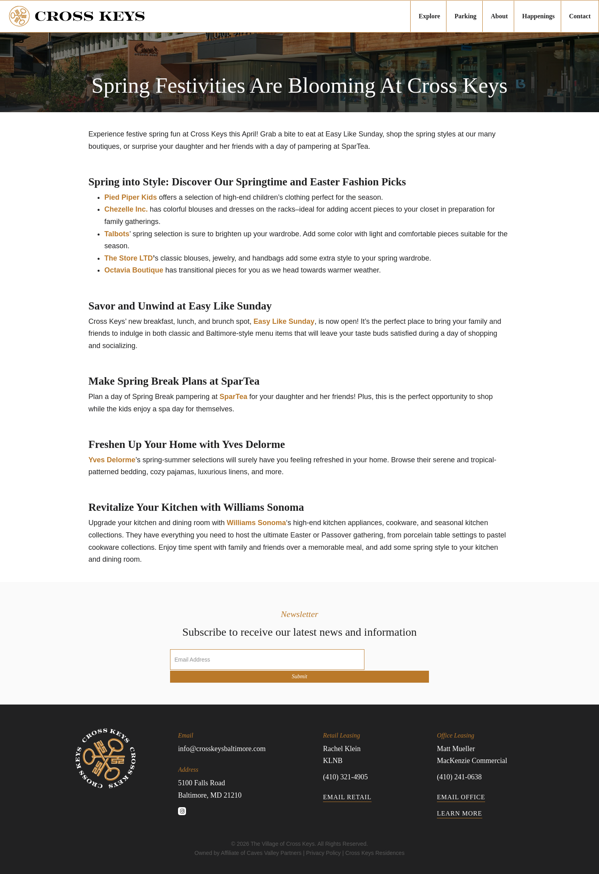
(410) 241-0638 (459, 777)
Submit (299, 676)
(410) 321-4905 (345, 777)
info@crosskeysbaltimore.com (222, 749)
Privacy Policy (323, 853)
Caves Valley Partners (274, 853)
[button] (182, 811)
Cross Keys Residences (375, 853)
